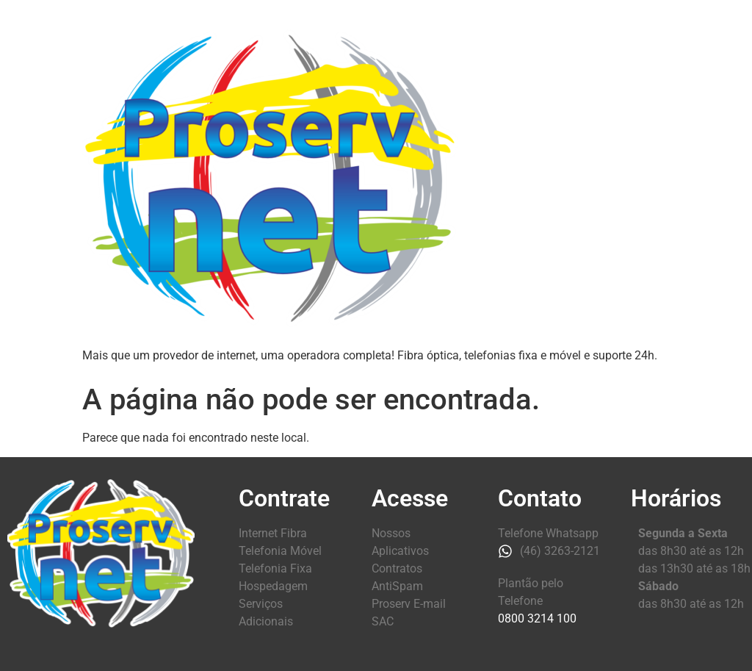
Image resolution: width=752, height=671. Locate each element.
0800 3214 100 (537, 618)
